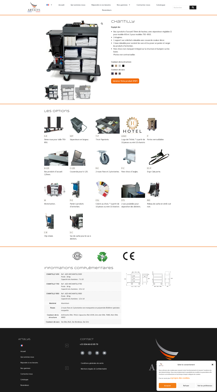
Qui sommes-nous (78, 5)
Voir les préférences (204, 385)
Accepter (167, 385)
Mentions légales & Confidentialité (94, 369)
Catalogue (160, 5)
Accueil (61, 5)
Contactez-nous (143, 5)
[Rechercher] (181, 7)
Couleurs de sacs (118, 70)
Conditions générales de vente (92, 363)
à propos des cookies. (180, 378)
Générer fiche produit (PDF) (125, 81)
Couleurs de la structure (121, 62)
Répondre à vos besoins (101, 5)
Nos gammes (123, 5)
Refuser (186, 385)
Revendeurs (106, 10)
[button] (212, 364)
